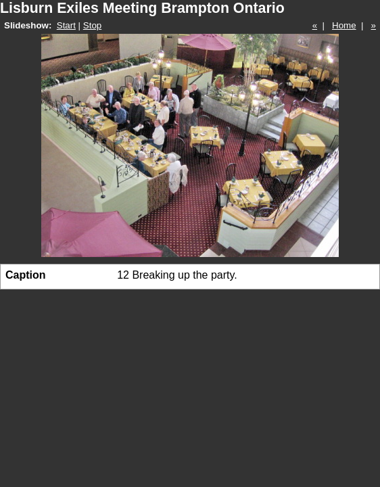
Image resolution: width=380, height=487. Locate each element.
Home (344, 25)
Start (66, 25)
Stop (92, 25)
